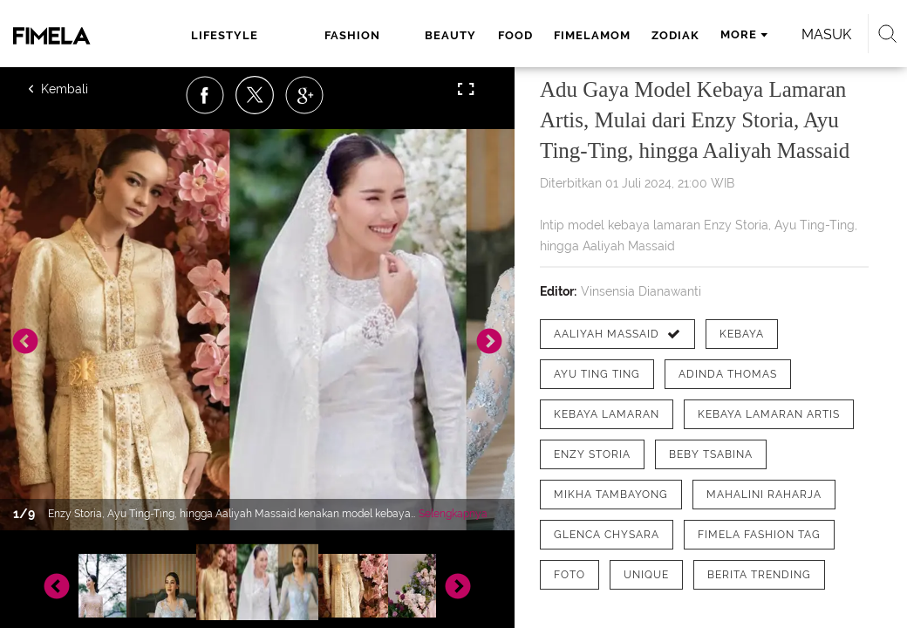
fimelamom (592, 35)
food (515, 35)
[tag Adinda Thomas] (727, 374)
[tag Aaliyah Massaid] (617, 334)
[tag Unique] (646, 575)
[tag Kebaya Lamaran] (606, 414)
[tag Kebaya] (741, 334)
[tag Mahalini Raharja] (764, 495)
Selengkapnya (453, 514)
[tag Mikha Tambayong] (611, 495)
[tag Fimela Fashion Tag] (759, 535)
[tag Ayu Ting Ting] (597, 374)
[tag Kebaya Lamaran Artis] (769, 414)
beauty (450, 35)
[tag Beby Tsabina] (711, 454)
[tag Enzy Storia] (592, 454)
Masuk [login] (826, 34)
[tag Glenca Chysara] (606, 535)
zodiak (675, 35)
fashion (352, 35)
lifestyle (224, 35)
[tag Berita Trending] (759, 575)
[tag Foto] (569, 575)
